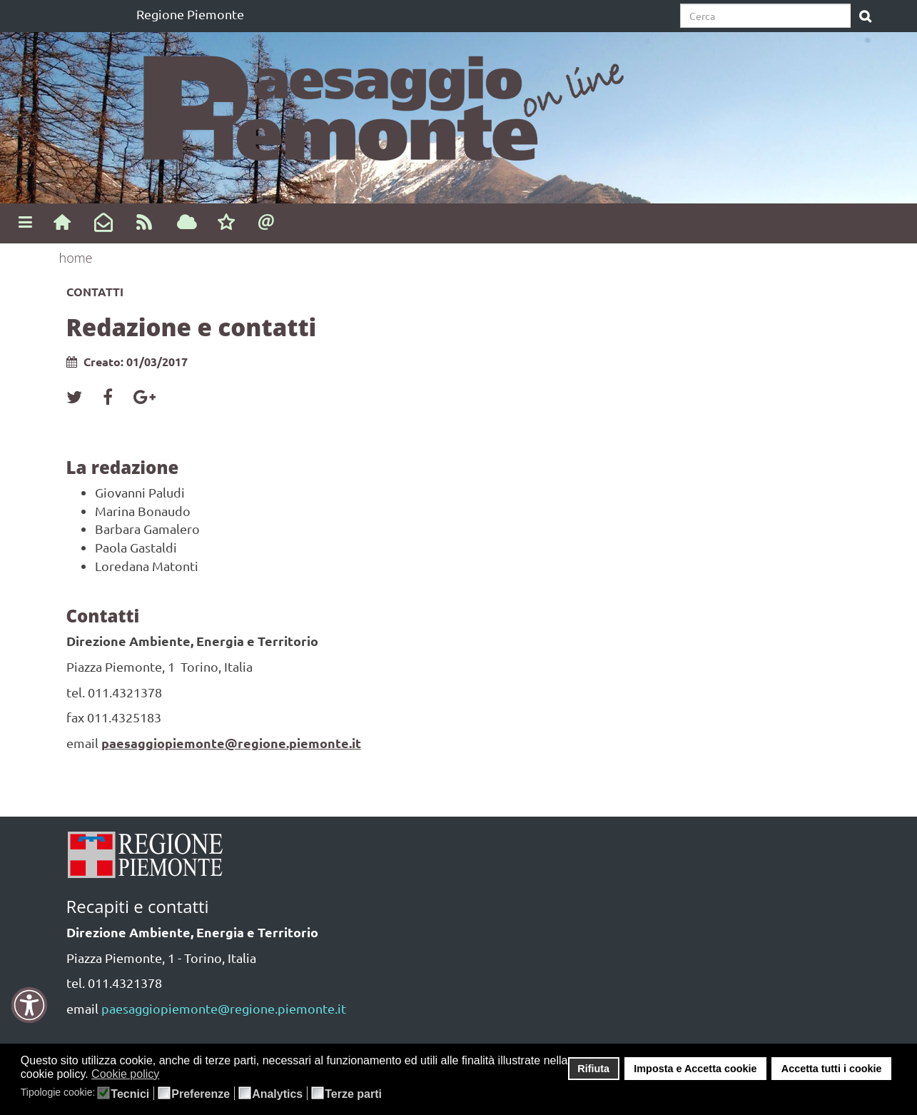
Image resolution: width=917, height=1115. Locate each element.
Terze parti (353, 1094)
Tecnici (130, 1094)
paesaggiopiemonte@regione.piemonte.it (231, 743)
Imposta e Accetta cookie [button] (695, 1068)
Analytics (277, 1094)
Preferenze (200, 1094)
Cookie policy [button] (125, 1074)
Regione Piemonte (190, 13)
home (76, 257)
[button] (169, 1075)
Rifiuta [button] (593, 1068)
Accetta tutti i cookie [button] (831, 1068)
